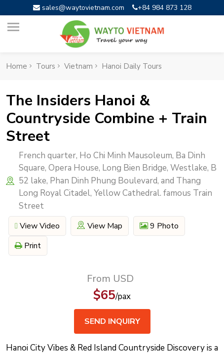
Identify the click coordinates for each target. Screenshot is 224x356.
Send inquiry (112, 321)
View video (37, 226)
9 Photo (159, 226)
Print (28, 245)
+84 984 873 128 (161, 7)
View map (99, 226)
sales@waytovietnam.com (78, 7)
